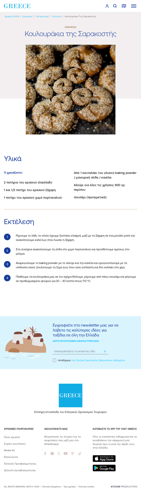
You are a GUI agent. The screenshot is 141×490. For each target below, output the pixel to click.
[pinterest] (72, 453)
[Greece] (17, 5)
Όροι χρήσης (70, 487)
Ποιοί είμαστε (12, 437)
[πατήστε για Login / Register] (107, 6)
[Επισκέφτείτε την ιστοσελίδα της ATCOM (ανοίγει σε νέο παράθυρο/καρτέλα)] (124, 487)
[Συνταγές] (57, 16)
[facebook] (45, 453)
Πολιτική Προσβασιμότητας (20, 463)
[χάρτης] (124, 6)
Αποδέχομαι (89, 360)
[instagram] (52, 453)
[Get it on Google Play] (104, 468)
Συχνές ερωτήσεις (15, 443)
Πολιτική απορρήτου (51, 487)
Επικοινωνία (11, 457)
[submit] (105, 351)
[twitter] (59, 453)
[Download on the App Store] (104, 458)
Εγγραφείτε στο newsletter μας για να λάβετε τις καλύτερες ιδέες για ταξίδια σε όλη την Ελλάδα (85, 330)
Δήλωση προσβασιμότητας (20, 470)
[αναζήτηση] (115, 6)
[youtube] (65, 453)
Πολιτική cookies (86, 487)
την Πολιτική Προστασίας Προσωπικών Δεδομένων (98, 360)
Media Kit (9, 450)
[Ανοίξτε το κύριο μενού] (134, 6)
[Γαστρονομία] (42, 16)
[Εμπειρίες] (27, 16)
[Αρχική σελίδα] (12, 16)
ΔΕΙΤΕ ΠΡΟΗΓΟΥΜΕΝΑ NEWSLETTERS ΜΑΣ (76, 341)
